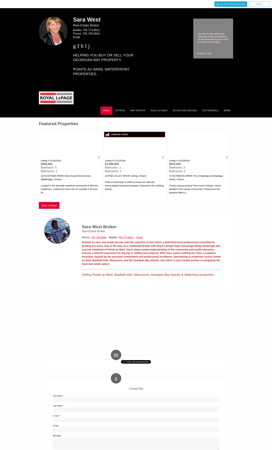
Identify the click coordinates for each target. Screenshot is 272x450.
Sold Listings (159, 110)
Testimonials (210, 110)
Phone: (56, 426)
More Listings (49, 205)
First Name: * (58, 396)
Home (106, 110)
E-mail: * (56, 416)
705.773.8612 (91, 30)
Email (76, 37)
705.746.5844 (91, 33)
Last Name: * (58, 406)
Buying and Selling (185, 110)
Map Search (137, 110)
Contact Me (204, 53)
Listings (120, 110)
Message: (57, 436)
